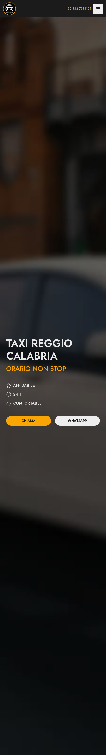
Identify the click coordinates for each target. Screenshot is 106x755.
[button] (98, 9)
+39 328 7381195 (78, 8)
